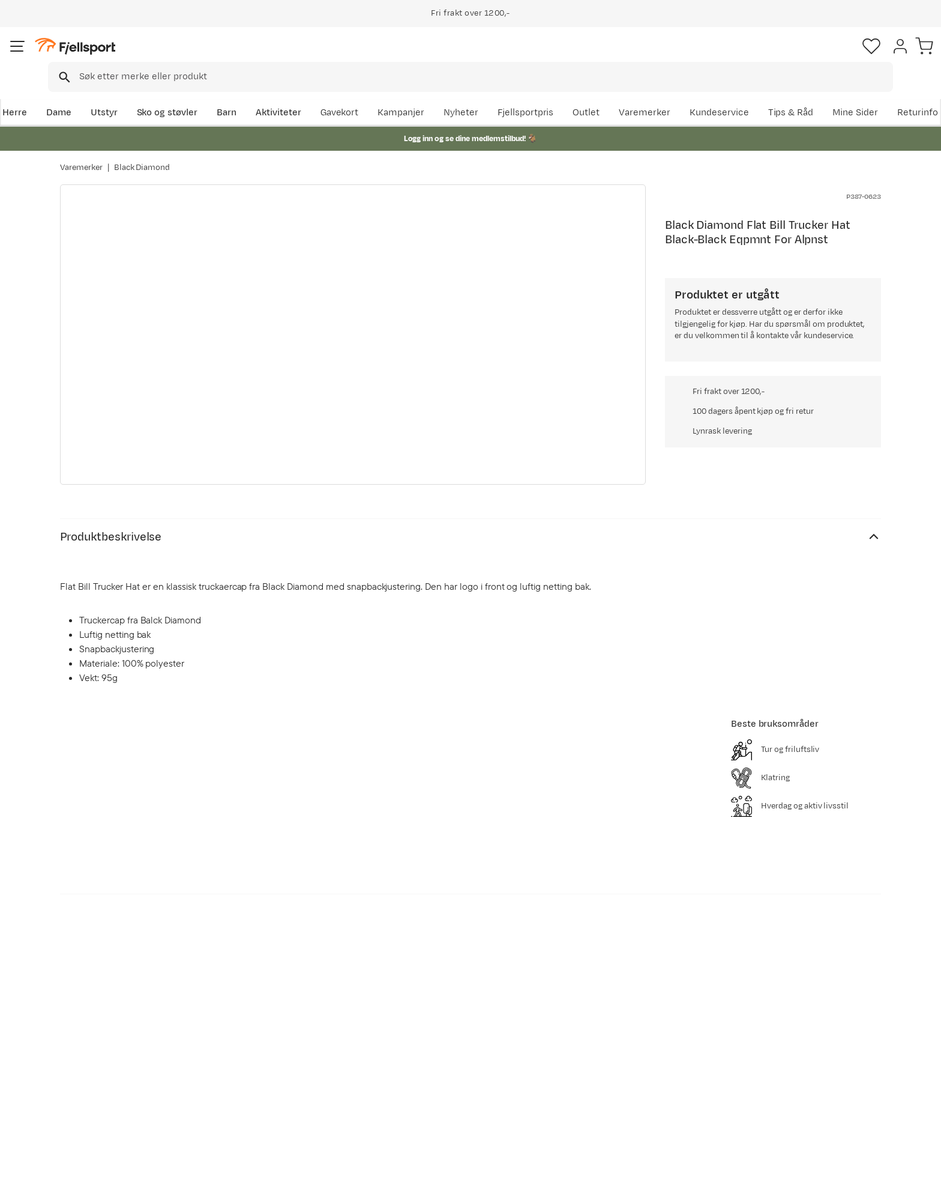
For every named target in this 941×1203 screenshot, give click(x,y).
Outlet (718, 94)
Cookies (918, 1185)
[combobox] (480, 57)
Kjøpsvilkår (864, 1185)
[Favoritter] (797, 57)
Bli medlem (831, 923)
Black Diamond (142, 155)
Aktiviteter (336, 94)
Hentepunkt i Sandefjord (124, 1103)
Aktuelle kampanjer (279, 1026)
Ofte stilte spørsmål (115, 1026)
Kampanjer (533, 94)
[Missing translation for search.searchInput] (244, 57)
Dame (117, 94)
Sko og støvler (225, 94)
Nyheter (593, 94)
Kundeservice (851, 94)
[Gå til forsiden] (120, 57)
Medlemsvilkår (435, 1064)
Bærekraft (426, 1103)
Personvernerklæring (789, 1185)
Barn (285, 94)
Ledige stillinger (438, 1083)
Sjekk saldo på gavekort (122, 1045)
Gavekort (257, 1083)
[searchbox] (495, 57)
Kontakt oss (97, 1122)
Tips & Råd (95, 1083)
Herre (72, 94)
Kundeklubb (429, 1045)
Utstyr (162, 94)
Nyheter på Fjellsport (283, 1045)
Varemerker (777, 94)
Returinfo (92, 1064)
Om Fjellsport (433, 1026)
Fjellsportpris (658, 94)
